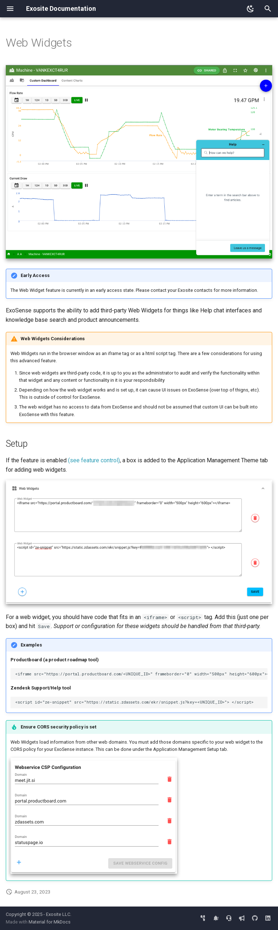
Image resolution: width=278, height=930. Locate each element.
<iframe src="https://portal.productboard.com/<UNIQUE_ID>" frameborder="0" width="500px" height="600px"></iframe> (141, 673)
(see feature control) (94, 460)
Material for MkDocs (50, 922)
